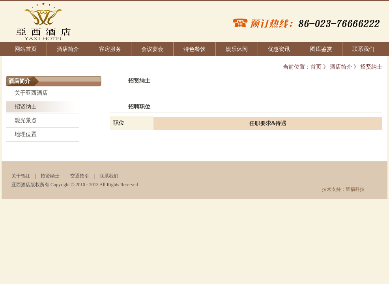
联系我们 (363, 49)
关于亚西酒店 (31, 93)
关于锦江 (20, 176)
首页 (316, 67)
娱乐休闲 (237, 49)
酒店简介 (68, 49)
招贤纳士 (26, 107)
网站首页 (26, 49)
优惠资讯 (279, 49)
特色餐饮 (194, 49)
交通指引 (79, 176)
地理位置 (26, 134)
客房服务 (110, 49)
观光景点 (26, 120)
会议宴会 (152, 49)
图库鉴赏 (321, 49)
